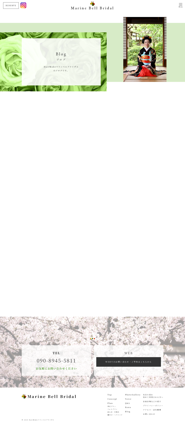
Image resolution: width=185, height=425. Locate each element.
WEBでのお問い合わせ (128, 361)
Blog (127, 411)
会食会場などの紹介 (152, 401)
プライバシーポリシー (153, 405)
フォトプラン (112, 409)
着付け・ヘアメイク (115, 415)
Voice (128, 399)
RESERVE (11, 5)
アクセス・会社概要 (152, 410)
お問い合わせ (149, 414)
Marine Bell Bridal (92, 7)
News (128, 407)
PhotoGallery (133, 394)
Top (109, 394)
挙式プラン (111, 406)
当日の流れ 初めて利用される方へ (153, 395)
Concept (112, 399)
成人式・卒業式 (113, 412)
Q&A (127, 403)
